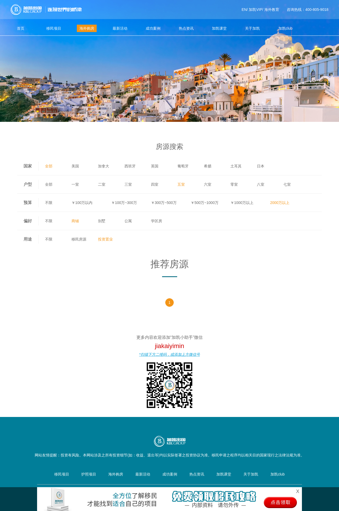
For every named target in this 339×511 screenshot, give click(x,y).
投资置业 (105, 239)
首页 (20, 28)
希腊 (207, 166)
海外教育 (271, 9)
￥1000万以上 (241, 203)
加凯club (285, 28)
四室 (154, 184)
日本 (260, 166)
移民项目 (53, 28)
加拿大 (103, 166)
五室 (181, 184)
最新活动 (120, 28)
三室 (128, 184)
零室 (234, 184)
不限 (48, 203)
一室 (75, 184)
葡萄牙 (183, 166)
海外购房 (86, 28)
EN (244, 9)
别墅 (101, 221)
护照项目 (88, 474)
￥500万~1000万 (204, 203)
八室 (260, 184)
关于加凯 (252, 28)
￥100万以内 (82, 203)
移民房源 (79, 239)
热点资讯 (186, 28)
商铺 (75, 221)
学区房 (156, 221)
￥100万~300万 (124, 203)
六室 (207, 184)
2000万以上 (279, 203)
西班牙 (130, 166)
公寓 (128, 221)
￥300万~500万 (164, 203)
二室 (101, 184)
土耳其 (236, 166)
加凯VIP (255, 9)
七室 (287, 184)
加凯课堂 (219, 28)
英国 (154, 166)
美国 (75, 166)
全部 (48, 166)
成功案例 (153, 28)
